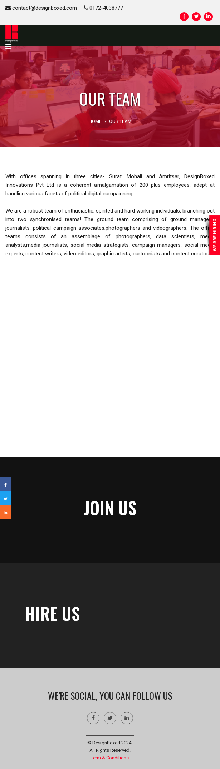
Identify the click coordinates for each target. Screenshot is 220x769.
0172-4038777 (103, 8)
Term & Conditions (110, 757)
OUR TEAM (120, 121)
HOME (95, 121)
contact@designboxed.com (41, 8)
